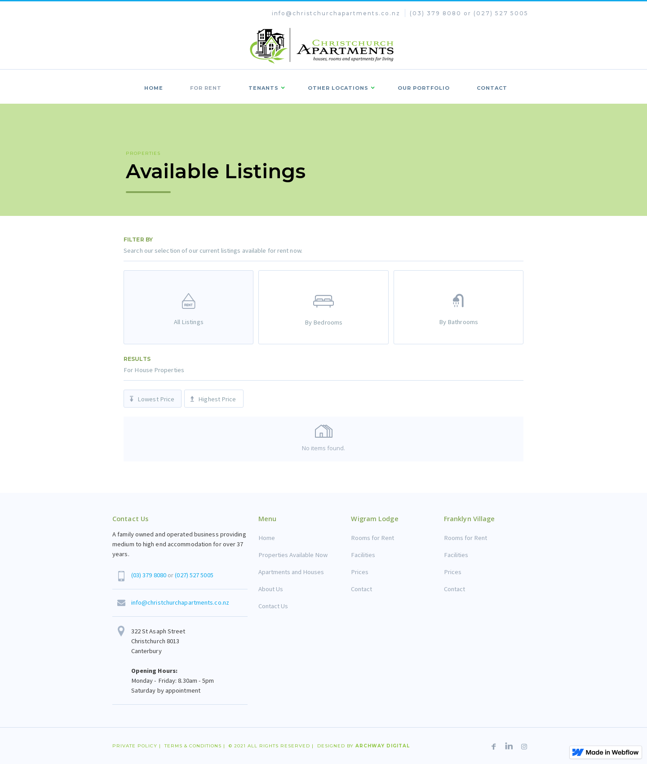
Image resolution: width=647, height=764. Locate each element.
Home (153, 88)
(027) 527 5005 (194, 575)
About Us (270, 589)
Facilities (363, 555)
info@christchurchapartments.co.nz (336, 13)
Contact (361, 589)
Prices (359, 572)
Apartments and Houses (291, 572)
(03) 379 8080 (148, 575)
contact (492, 88)
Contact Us (273, 606)
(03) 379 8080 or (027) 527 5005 (469, 13)
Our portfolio (424, 88)
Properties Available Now (293, 555)
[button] (264, 87)
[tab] (188, 307)
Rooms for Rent (372, 538)
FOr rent (206, 88)
